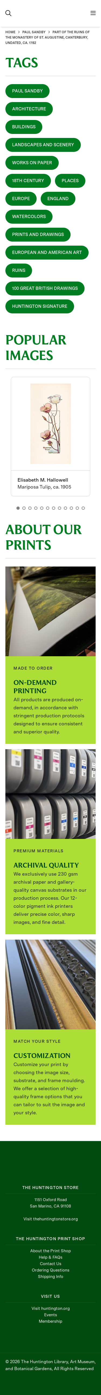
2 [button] (24, 508)
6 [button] (47, 508)
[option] (50, 437)
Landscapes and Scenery (43, 144)
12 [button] (83, 508)
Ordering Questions (50, 1270)
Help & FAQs (50, 1257)
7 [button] (53, 508)
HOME (10, 32)
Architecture (29, 108)
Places (70, 180)
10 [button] (71, 508)
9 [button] (65, 508)
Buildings (24, 126)
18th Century (28, 180)
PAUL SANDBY (34, 32)
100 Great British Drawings (45, 288)
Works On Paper (32, 162)
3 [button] (30, 508)
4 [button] (35, 508)
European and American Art (47, 252)
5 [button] (41, 508)
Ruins (18, 270)
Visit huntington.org (51, 1308)
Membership (50, 1321)
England (58, 198)
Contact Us (50, 1263)
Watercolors (29, 216)
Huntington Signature (39, 306)
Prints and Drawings (38, 234)
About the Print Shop (50, 1250)
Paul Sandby (27, 90)
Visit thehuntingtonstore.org (50, 1219)
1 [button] (18, 508)
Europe (21, 198)
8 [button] (59, 508)
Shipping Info (50, 1276)
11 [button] (77, 508)
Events (50, 1314)
